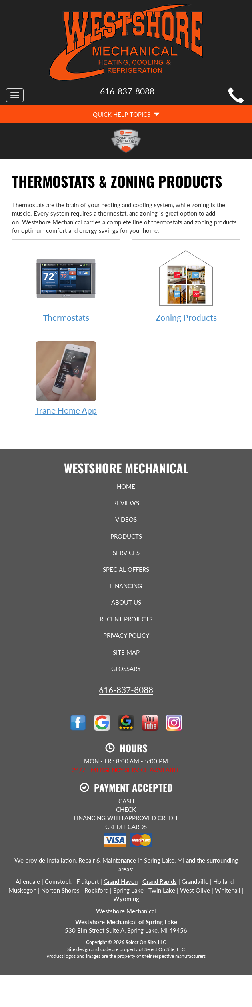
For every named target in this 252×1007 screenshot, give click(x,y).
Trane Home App (66, 377)
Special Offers (126, 569)
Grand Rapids (159, 881)
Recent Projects (126, 619)
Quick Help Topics (126, 114)
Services (126, 552)
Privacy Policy (126, 635)
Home (126, 486)
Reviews (126, 503)
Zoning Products (186, 285)
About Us (126, 602)
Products (126, 536)
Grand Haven (121, 881)
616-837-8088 (126, 690)
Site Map (126, 652)
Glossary (126, 668)
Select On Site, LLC (146, 942)
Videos (126, 519)
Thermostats (66, 285)
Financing (126, 585)
